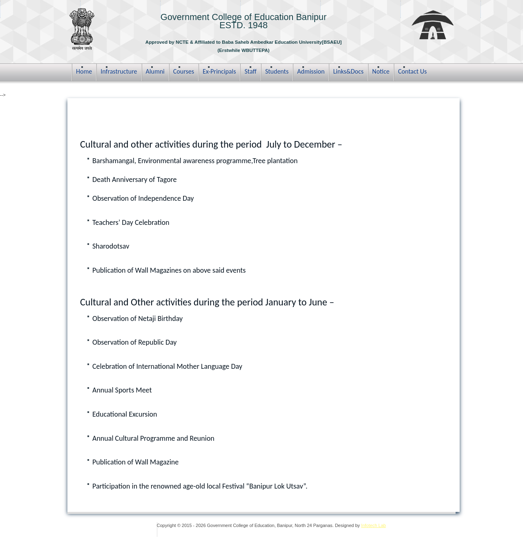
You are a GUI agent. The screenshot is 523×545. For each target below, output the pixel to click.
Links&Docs (348, 71)
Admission (310, 71)
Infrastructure (119, 71)
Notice (380, 71)
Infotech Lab (373, 525)
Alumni (155, 71)
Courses (183, 71)
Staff (250, 71)
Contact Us (412, 71)
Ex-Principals (219, 71)
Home (84, 71)
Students (276, 71)
